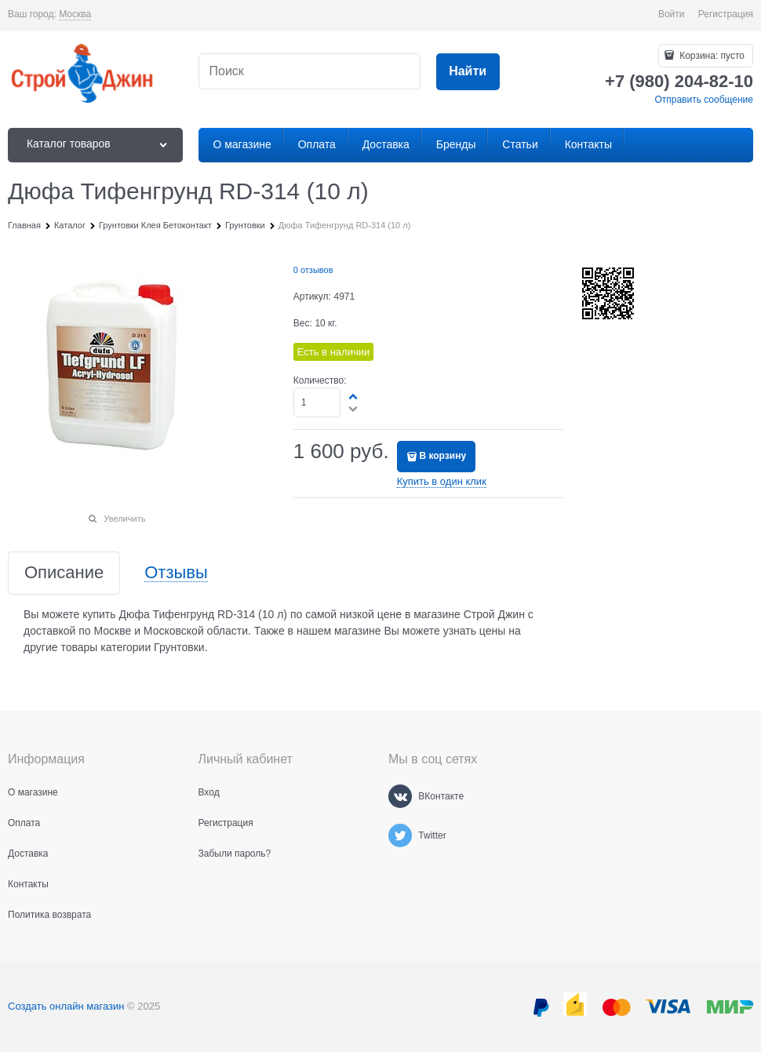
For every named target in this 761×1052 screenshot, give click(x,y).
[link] (75, 14)
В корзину (442, 455)
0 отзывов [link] (313, 270)
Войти (671, 14)
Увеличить (124, 518)
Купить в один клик (441, 481)
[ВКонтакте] (400, 796)
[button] (353, 396)
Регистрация (725, 14)
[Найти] (468, 71)
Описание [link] (64, 573)
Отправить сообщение (703, 99)
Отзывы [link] (176, 573)
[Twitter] (400, 835)
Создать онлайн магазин (66, 1006)
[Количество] (317, 402)
